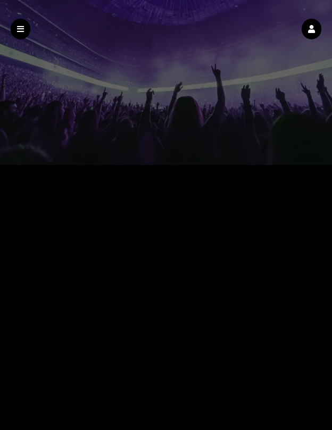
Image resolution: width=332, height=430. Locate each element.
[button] (311, 29)
